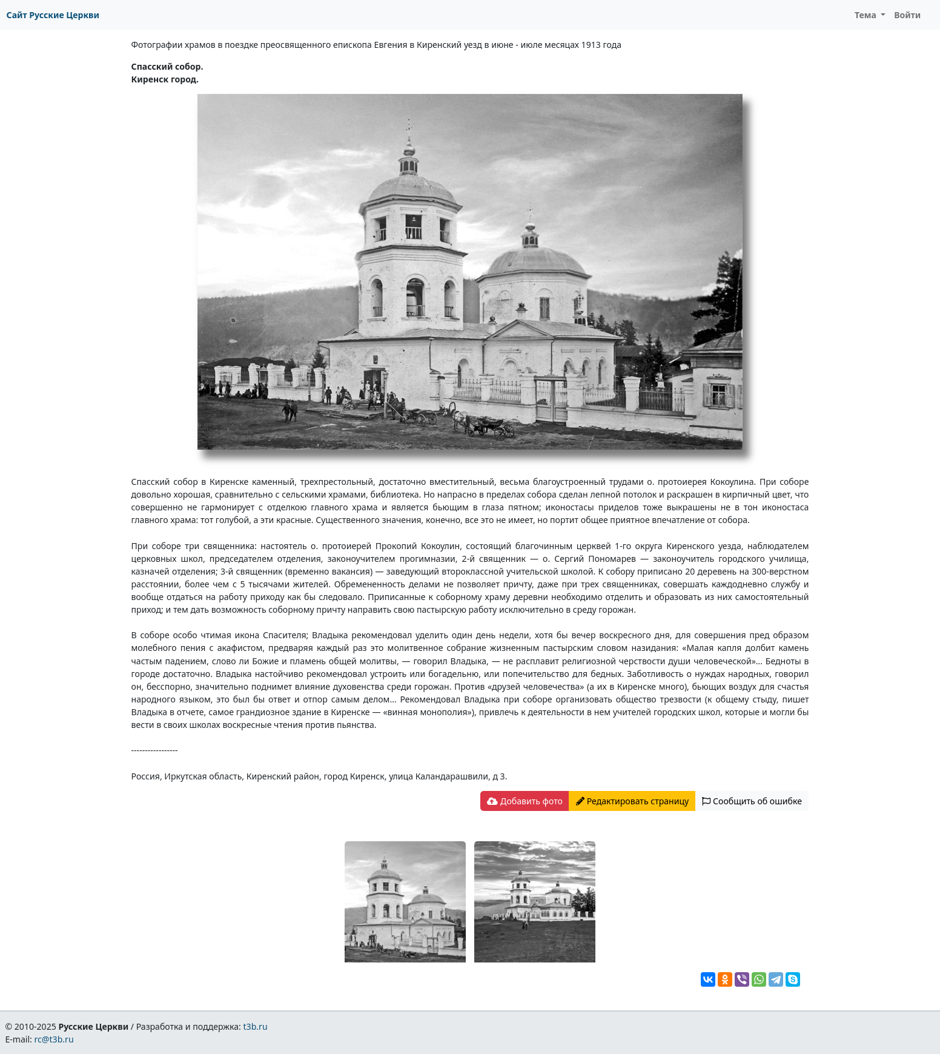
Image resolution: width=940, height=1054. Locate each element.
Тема (867, 15)
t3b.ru (255, 1026)
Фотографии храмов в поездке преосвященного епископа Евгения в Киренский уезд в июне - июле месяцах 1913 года (376, 44)
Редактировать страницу (632, 801)
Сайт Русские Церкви (53, 15)
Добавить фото (524, 801)
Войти (907, 15)
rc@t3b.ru (54, 1039)
